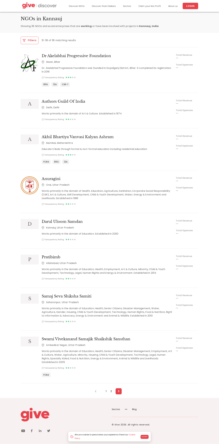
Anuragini (51, 179)
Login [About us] (190, 6)
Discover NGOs (77, 6)
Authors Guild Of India (63, 101)
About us (173, 6)
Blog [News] (131, 409)
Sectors (127, 6)
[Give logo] (64, 414)
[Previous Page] (97, 391)
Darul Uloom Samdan (62, 221)
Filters (29, 40)
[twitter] (48, 431)
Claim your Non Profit (149, 6)
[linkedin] (40, 431)
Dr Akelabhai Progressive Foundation (76, 56)
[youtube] (23, 431)
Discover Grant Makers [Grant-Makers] (104, 6)
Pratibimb (51, 257)
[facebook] (31, 431)
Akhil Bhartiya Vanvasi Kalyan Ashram (78, 137)
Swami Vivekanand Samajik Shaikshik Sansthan (86, 339)
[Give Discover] (39, 6)
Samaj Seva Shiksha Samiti (66, 296)
